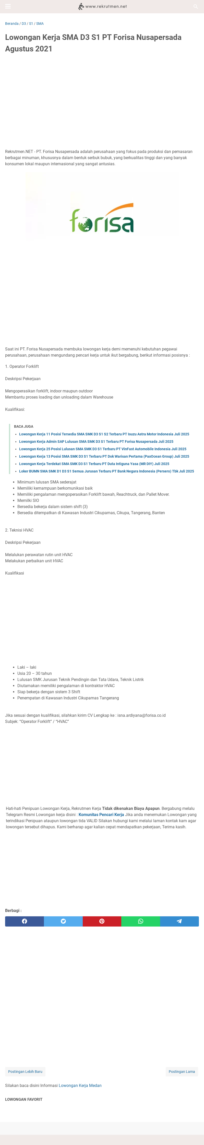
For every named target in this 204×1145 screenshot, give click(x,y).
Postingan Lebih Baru (25, 1072)
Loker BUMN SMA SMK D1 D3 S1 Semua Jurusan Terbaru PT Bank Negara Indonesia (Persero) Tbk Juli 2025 (106, 471)
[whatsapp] (140, 921)
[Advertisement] (102, 96)
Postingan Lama (182, 1072)
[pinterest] (102, 921)
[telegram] (179, 921)
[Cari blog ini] (196, 7)
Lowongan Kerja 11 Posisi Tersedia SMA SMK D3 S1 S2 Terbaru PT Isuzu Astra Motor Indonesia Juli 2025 (104, 434)
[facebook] (24, 921)
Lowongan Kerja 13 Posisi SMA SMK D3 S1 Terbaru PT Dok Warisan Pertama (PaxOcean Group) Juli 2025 (104, 456)
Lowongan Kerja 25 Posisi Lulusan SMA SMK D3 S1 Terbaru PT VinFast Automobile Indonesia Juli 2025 (102, 449)
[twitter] (63, 921)
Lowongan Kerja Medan (80, 1085)
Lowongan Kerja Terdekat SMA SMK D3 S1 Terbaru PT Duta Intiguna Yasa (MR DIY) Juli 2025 (94, 464)
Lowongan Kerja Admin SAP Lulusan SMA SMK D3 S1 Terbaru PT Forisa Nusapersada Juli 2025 (96, 441)
